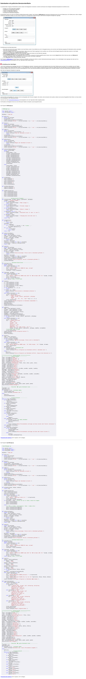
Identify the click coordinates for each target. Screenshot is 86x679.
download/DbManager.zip (5, 60)
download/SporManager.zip (14, 99)
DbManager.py (10, 59)
